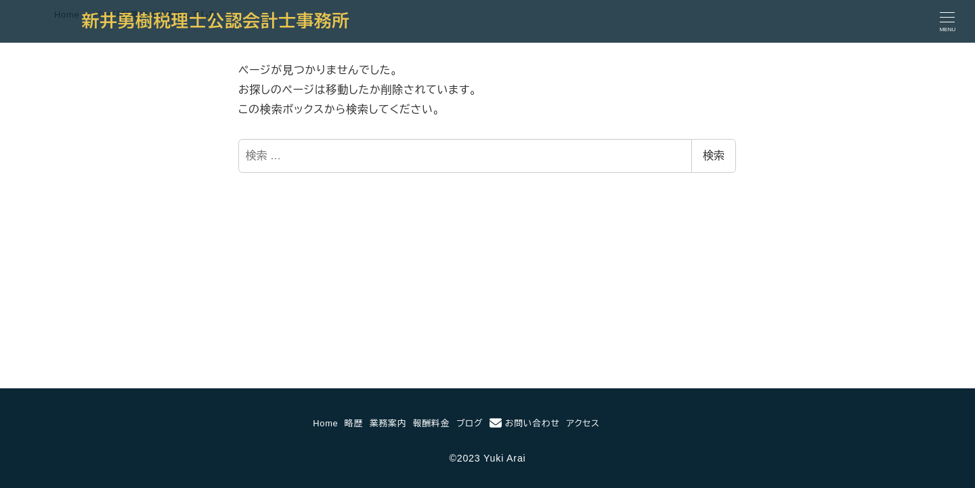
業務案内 (388, 423)
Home (325, 423)
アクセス (583, 423)
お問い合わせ (525, 423)
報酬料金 (431, 423)
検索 (713, 155)
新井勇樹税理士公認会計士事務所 (216, 21)
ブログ (469, 423)
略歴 (354, 423)
